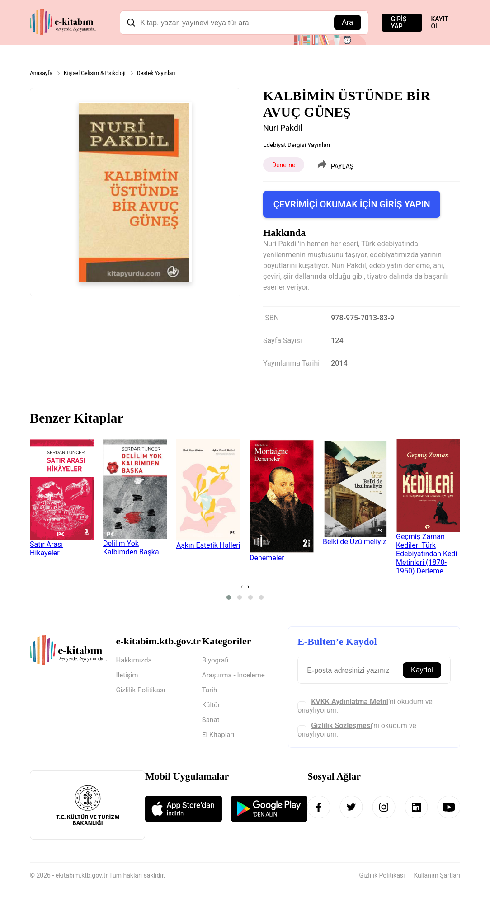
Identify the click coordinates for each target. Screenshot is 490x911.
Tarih (210, 691)
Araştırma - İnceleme (235, 676)
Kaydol (422, 670)
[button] (228, 597)
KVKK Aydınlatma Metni (349, 701)
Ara (347, 22)
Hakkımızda (135, 660)
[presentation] (241, 586)
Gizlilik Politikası (142, 691)
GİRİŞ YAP (399, 22)
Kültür (211, 706)
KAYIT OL (439, 22)
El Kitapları (219, 737)
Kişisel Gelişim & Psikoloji (95, 73)
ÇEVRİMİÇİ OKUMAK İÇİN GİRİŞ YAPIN (351, 204)
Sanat (211, 722)
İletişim (127, 676)
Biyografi (216, 660)
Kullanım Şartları (437, 875)
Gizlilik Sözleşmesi (341, 725)
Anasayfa (41, 73)
